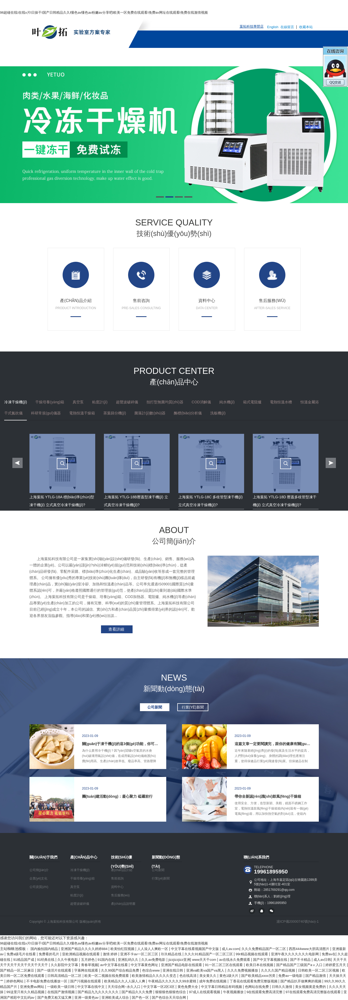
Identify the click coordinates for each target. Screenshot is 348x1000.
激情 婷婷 (110, 954)
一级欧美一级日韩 (61, 987)
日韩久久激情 (282, 987)
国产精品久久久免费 (137, 992)
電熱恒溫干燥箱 (82, 413)
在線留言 (287, 27)
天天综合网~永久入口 (124, 987)
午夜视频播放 (234, 992)
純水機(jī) (227, 402)
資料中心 (117, 887)
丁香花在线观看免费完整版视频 (254, 981)
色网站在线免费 (257, 987)
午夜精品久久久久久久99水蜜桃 (172, 981)
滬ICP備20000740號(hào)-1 (297, 921)
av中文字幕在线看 (114, 965)
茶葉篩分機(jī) (114, 413)
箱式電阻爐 (252, 402)
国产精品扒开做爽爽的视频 (301, 981)
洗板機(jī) (217, 413)
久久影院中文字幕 (65, 965)
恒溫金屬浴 (309, 402)
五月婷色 (88, 960)
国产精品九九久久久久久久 (99, 992)
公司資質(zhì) (38, 887)
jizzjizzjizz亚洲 (179, 960)
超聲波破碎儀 (127, 402)
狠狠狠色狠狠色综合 (171, 992)
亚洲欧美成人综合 (116, 997)
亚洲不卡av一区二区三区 (139, 954)
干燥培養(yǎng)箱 (49, 402)
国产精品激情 (316, 976)
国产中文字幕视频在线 (270, 960)
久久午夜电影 (68, 960)
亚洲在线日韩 (173, 970)
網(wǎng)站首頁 (60, 57)
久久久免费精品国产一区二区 (264, 949)
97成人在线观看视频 (205, 992)
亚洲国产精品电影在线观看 (182, 965)
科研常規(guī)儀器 (46, 413)
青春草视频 (89, 965)
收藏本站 (306, 27)
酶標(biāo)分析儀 (188, 413)
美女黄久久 (208, 976)
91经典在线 (46, 960)
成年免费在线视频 (213, 981)
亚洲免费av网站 (32, 987)
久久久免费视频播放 (243, 970)
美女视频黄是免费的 (311, 987)
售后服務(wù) (120, 895)
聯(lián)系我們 (301, 57)
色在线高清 (188, 976)
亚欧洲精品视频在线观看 (81, 954)
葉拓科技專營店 (252, 26)
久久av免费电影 (153, 960)
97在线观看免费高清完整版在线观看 (314, 992)
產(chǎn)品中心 (136, 57)
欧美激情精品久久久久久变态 (154, 976)
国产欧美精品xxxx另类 (258, 976)
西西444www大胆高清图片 (309, 949)
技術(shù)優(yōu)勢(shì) (183, 57)
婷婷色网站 (15, 981)
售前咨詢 (117, 878)
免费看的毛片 (49, 954)
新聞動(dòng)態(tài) (233, 57)
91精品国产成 (24, 960)
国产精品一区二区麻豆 (17, 970)
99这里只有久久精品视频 (25, 992)
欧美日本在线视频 (260, 965)
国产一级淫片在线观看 (54, 970)
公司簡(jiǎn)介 (39, 870)
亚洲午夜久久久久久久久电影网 (295, 954)
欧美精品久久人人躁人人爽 (125, 981)
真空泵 (78, 402)
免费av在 (329, 954)
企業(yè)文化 (38, 878)
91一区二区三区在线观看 (224, 965)
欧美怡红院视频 (122, 949)
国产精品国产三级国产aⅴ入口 (300, 965)
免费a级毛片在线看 (22, 954)
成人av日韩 (322, 960)
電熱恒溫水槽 (281, 402)
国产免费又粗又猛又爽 (55, 997)
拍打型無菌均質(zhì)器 (165, 402)
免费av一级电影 (290, 976)
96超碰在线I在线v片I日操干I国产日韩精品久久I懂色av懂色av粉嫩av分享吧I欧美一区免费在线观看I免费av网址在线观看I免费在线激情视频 (104, 12)
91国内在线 (107, 960)
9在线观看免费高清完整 (265, 992)
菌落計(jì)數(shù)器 (149, 413)
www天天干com (204, 960)
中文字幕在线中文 (91, 987)
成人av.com (230, 949)
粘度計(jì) (99, 402)
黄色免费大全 (188, 987)
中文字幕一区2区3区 (159, 987)
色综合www (151, 970)
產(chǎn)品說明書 (123, 904)
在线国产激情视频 (61, 992)
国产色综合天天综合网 (169, 997)
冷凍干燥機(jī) (15, 402)
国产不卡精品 (301, 960)
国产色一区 (141, 997)
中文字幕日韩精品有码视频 (222, 987)
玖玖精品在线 (172, 954)
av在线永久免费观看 (235, 960)
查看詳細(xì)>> (112, 630)
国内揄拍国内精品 (45, 949)
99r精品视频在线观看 (252, 954)
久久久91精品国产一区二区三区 (209, 954)
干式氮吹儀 (13, 413)
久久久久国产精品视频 (278, 970)
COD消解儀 (201, 402)
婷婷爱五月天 (336, 965)
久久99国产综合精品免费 (120, 970)
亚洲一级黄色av (86, 997)
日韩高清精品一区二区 (65, 976)
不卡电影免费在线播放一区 (47, 981)
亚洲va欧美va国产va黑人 (205, 970)
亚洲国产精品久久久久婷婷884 (84, 949)
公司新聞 (158, 870)
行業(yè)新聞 (161, 878)
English (273, 27)
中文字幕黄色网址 (145, 965)
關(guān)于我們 (98, 57)
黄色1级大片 (229, 976)
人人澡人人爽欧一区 (153, 949)
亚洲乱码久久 (128, 960)
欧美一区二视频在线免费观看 (107, 976)
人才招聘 (270, 57)
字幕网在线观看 (86, 970)
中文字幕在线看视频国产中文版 (195, 949)
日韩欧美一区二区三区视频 (319, 970)
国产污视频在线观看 (86, 981)
